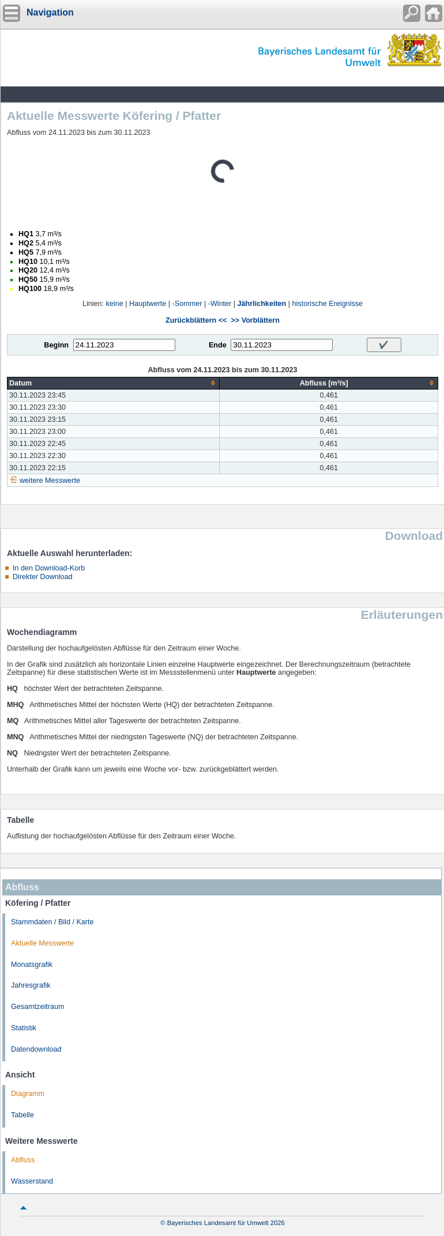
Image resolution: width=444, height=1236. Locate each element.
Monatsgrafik (31, 965)
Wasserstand (32, 1181)
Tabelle (22, 1115)
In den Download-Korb (49, 568)
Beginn (56, 345)
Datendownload (36, 1049)
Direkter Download (43, 577)
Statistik (23, 1028)
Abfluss (23, 1160)
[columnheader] (113, 383)
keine (114, 304)
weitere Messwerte (50, 481)
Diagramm (27, 1094)
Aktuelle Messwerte (42, 943)
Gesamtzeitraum (37, 1007)
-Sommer (187, 304)
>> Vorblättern (255, 320)
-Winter (220, 304)
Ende (218, 345)
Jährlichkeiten (262, 304)
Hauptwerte (147, 304)
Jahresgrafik (31, 985)
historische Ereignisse (327, 304)
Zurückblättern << (196, 320)
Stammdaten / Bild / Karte (52, 922)
